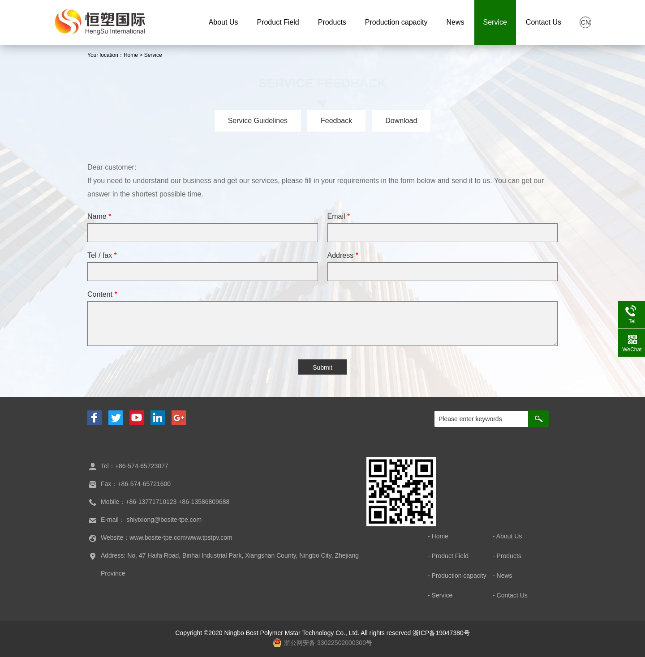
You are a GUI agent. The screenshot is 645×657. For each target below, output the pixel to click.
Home (131, 55)
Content (102, 294)
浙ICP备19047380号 (441, 632)
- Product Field (448, 555)
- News (502, 575)
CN (585, 22)
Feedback (336, 120)
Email (338, 216)
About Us (223, 22)
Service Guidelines (258, 120)
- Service (440, 595)
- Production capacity (457, 575)
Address (342, 255)
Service (495, 22)
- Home (438, 536)
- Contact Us (510, 595)
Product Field (278, 22)
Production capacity (396, 22)
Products (332, 22)
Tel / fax (102, 255)
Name (99, 216)
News (455, 22)
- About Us (507, 536)
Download (401, 120)
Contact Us (543, 22)
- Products (507, 555)
